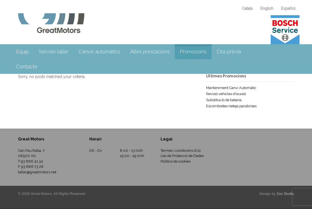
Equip (22, 51)
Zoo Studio (285, 194)
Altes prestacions (150, 51)
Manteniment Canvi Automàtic (231, 88)
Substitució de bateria (224, 100)
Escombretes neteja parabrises (231, 106)
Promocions (193, 51)
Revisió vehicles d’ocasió (226, 94)
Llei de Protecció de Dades (182, 156)
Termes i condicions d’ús (181, 150)
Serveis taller (54, 51)
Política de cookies (176, 161)
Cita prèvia (229, 51)
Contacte (26, 66)
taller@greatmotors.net (37, 172)
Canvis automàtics (99, 51)
